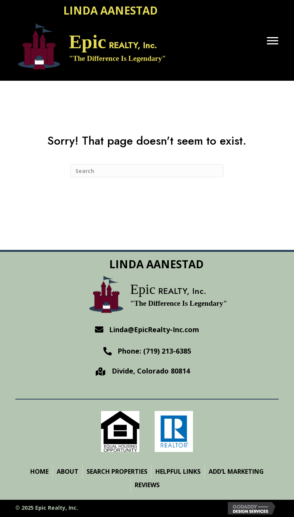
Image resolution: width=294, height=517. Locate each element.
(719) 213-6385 (166, 351)
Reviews (147, 485)
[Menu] (272, 40)
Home (39, 471)
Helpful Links (178, 471)
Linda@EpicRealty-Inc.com (154, 329)
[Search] (147, 170)
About (67, 471)
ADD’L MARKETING (236, 471)
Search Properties (117, 471)
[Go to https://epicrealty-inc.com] (131, 48)
